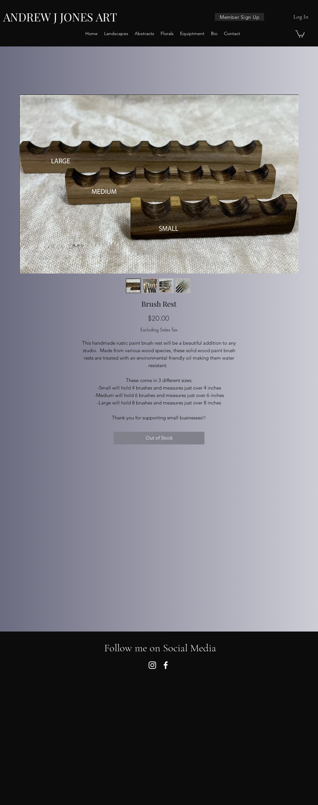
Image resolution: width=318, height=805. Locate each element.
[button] (300, 33)
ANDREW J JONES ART (60, 16)
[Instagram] (152, 665)
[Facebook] (166, 665)
